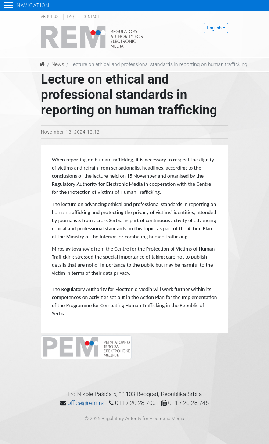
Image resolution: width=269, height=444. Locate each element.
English (214, 28)
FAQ (70, 16)
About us (49, 16)
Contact (91, 16)
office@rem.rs (86, 402)
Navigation (27, 5)
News (57, 64)
